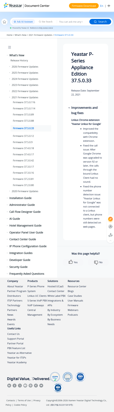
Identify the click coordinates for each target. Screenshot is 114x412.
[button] (7, 55)
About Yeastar (15, 286)
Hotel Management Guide (25, 225)
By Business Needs (54, 322)
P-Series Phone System (35, 289)
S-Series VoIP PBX (37, 300)
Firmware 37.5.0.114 (24, 108)
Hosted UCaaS (56, 286)
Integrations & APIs (56, 303)
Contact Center (56, 291)
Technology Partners (13, 308)
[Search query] (73, 21)
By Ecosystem (55, 314)
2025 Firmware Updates (25, 72)
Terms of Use (24, 400)
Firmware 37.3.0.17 (23, 166)
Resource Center (77, 286)
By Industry (54, 310)
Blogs (71, 291)
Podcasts (73, 314)
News (10, 314)
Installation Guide (20, 198)
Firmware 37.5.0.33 (63, 35)
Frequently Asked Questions (26, 273)
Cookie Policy (20, 404)
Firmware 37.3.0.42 (23, 160)
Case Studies (75, 295)
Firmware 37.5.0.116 (24, 102)
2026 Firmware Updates (25, 66)
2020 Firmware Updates (25, 191)
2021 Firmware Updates (40, 35)
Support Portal (15, 338)
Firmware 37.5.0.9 (23, 142)
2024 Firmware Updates (25, 79)
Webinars (73, 310)
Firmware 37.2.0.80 (23, 185)
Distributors (14, 295)
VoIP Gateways (35, 305)
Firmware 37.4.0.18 (23, 148)
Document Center (37, 6)
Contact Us (13, 334)
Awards (11, 319)
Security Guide (18, 267)
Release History (19, 60)
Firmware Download (84, 6)
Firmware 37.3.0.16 (23, 172)
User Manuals (75, 300)
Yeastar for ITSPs (16, 357)
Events (11, 324)
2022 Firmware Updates (25, 91)
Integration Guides (21, 253)
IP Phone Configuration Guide (27, 246)
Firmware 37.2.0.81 (23, 179)
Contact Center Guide (22, 239)
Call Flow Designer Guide (25, 212)
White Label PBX (56, 295)
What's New (20, 35)
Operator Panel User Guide (26, 232)
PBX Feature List (16, 348)
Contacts (10, 400)
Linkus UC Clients (37, 295)
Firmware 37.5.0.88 (23, 120)
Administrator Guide (22, 205)
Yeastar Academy (17, 362)
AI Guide (14, 218)
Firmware (73, 305)
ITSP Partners (14, 300)
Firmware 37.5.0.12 (23, 136)
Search (100, 21)
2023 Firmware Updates (25, 85)
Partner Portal (15, 343)
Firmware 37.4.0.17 (23, 154)
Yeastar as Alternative (19, 353)
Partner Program (16, 291)
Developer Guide (19, 260)
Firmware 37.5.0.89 (23, 114)
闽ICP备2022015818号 (61, 404)
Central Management (34, 312)
